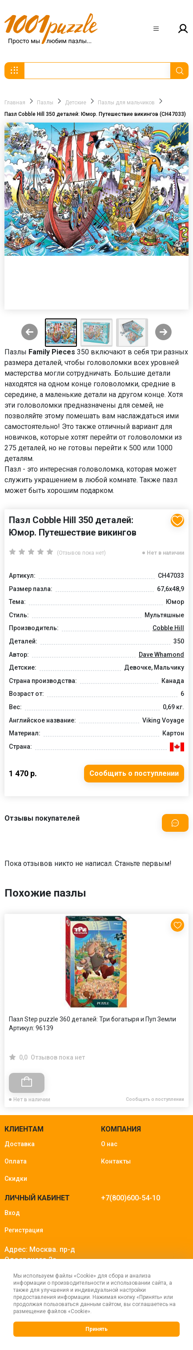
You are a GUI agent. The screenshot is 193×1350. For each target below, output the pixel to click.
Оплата (15, 1161)
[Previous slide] (30, 333)
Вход (12, 1212)
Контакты (116, 1161)
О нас (109, 1144)
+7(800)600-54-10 (130, 1198)
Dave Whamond (161, 654)
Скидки (15, 1178)
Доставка (19, 1144)
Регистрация (23, 1230)
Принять (96, 1329)
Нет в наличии (165, 553)
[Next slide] (163, 333)
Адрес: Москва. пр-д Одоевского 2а (39, 1254)
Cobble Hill (168, 627)
